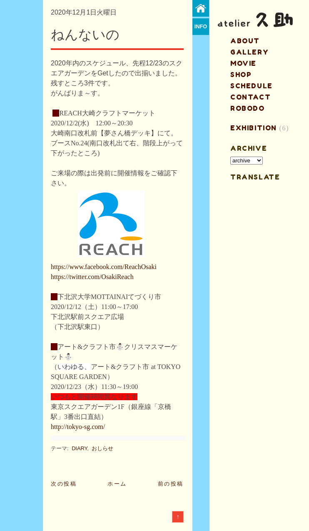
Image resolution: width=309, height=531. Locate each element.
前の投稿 (171, 484)
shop (241, 74)
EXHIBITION (253, 128)
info (200, 26)
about (245, 41)
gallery (249, 52)
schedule (251, 86)
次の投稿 (64, 484)
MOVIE (243, 63)
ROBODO (247, 108)
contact (250, 97)
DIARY (79, 448)
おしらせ (102, 448)
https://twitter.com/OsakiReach (92, 276)
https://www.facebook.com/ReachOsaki (104, 266)
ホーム (117, 484)
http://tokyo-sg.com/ (78, 426)
